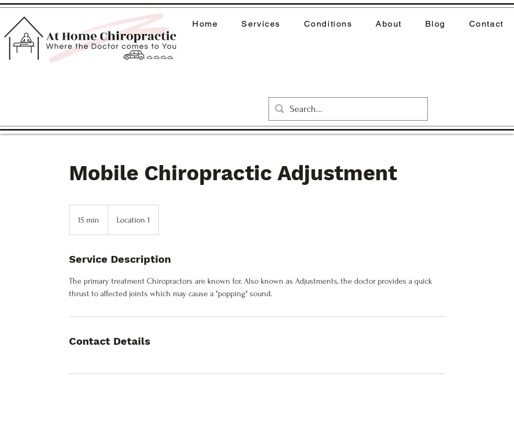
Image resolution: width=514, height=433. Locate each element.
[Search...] (347, 109)
